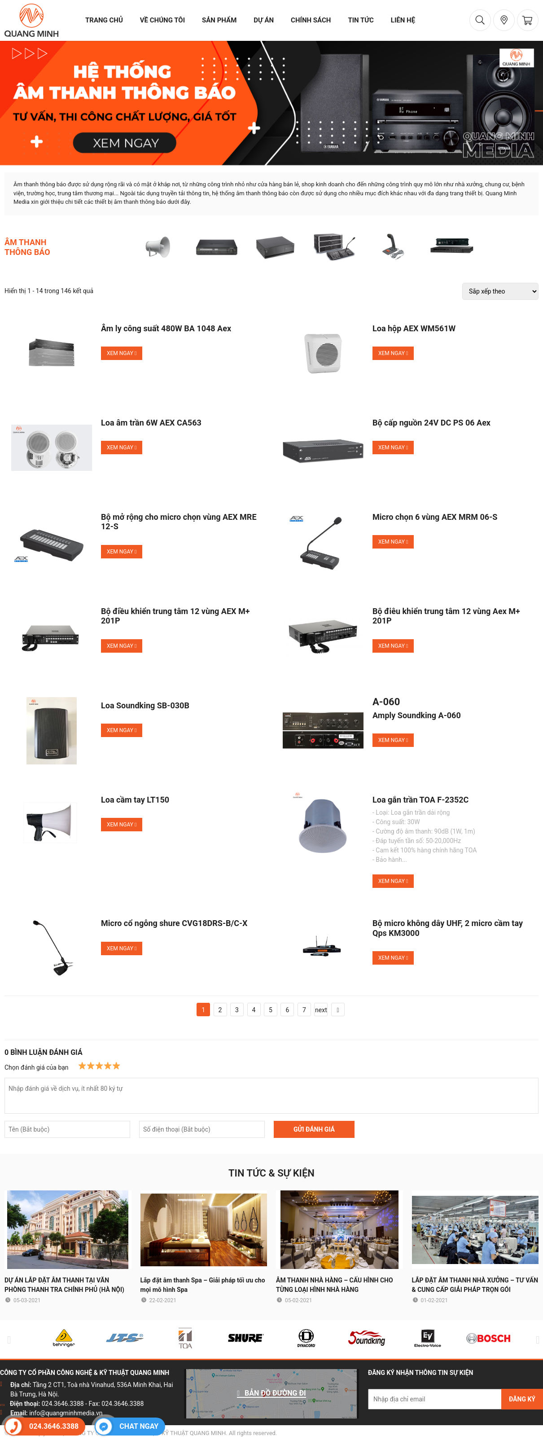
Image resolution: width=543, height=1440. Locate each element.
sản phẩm (219, 20)
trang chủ (104, 20)
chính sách (311, 20)
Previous (7, 1340)
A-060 (386, 702)
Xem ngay (121, 353)
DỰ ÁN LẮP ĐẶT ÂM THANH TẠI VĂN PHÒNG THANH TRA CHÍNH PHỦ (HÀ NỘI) (64, 1285)
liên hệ (403, 20)
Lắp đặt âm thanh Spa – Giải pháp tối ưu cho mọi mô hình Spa (202, 1285)
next (321, 1010)
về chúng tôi (162, 20)
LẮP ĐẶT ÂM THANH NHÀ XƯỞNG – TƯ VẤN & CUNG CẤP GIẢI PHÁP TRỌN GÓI (475, 1285)
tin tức (360, 20)
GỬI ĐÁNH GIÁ (314, 1129)
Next (536, 1340)
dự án (264, 20)
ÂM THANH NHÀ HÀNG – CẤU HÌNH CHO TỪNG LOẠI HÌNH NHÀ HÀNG (334, 1285)
